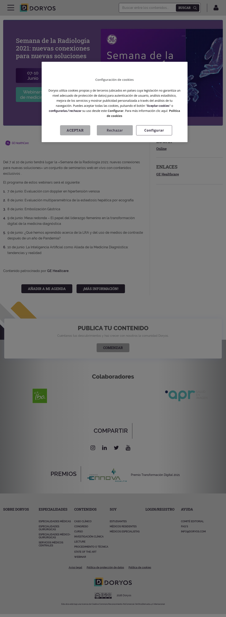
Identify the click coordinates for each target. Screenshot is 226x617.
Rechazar (115, 130)
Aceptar (75, 130)
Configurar (115, 111)
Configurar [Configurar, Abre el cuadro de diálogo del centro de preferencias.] (154, 130)
